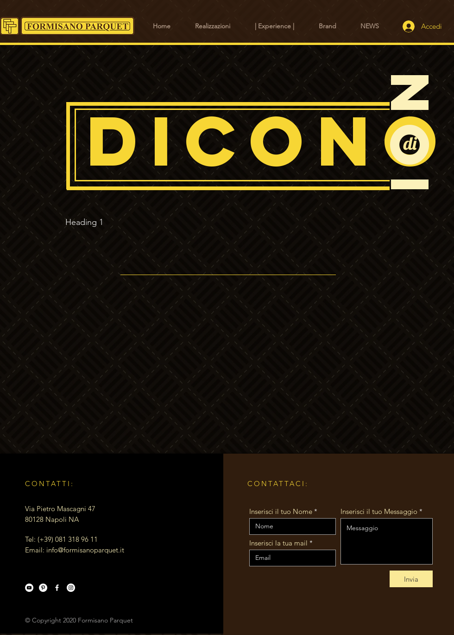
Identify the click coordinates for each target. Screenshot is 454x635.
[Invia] (411, 579)
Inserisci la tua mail (278, 542)
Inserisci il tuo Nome (280, 511)
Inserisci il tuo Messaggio (378, 511)
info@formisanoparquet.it (85, 549)
